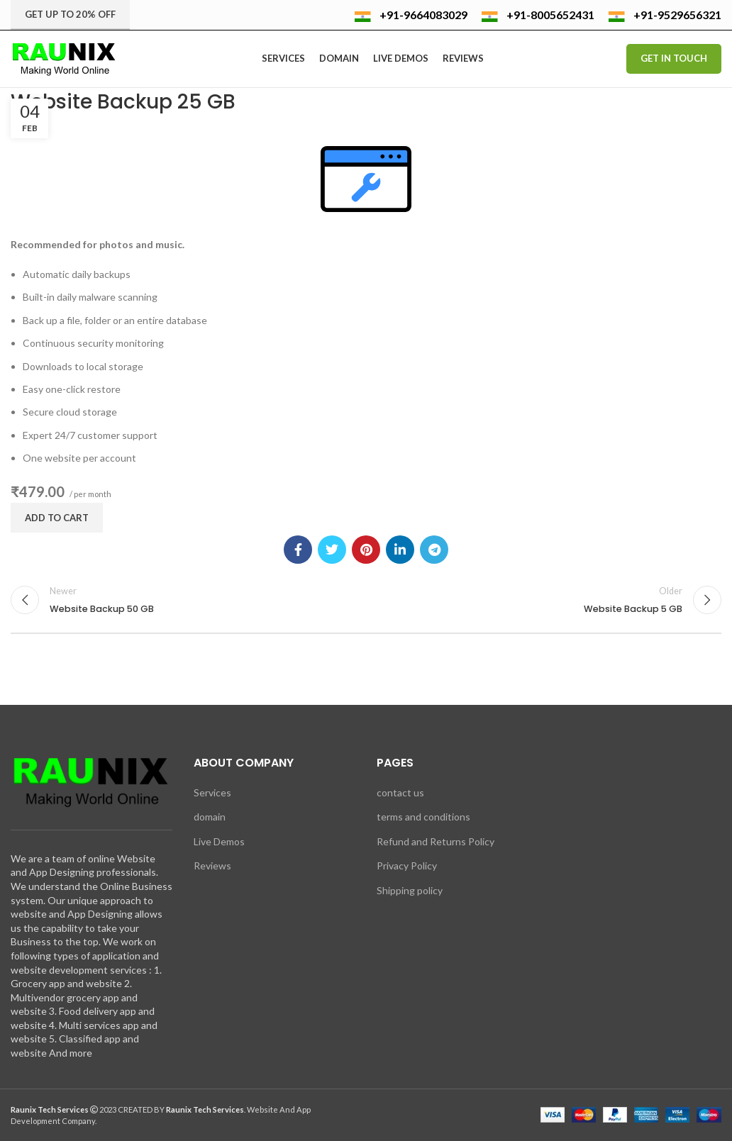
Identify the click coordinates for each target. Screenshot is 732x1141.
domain (210, 817)
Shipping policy (410, 890)
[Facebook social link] (298, 549)
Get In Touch (673, 58)
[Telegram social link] (434, 549)
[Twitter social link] (332, 549)
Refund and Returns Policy (435, 841)
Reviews (212, 865)
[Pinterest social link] (366, 549)
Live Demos (219, 841)
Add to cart (57, 517)
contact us (400, 792)
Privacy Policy (407, 865)
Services (212, 792)
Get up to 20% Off (70, 14)
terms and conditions (423, 817)
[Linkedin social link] (400, 549)
